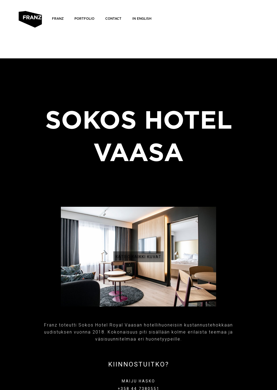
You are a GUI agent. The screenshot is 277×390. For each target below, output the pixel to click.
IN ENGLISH (141, 18)
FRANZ (58, 18)
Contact (113, 18)
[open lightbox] (139, 256)
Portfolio (84, 18)
